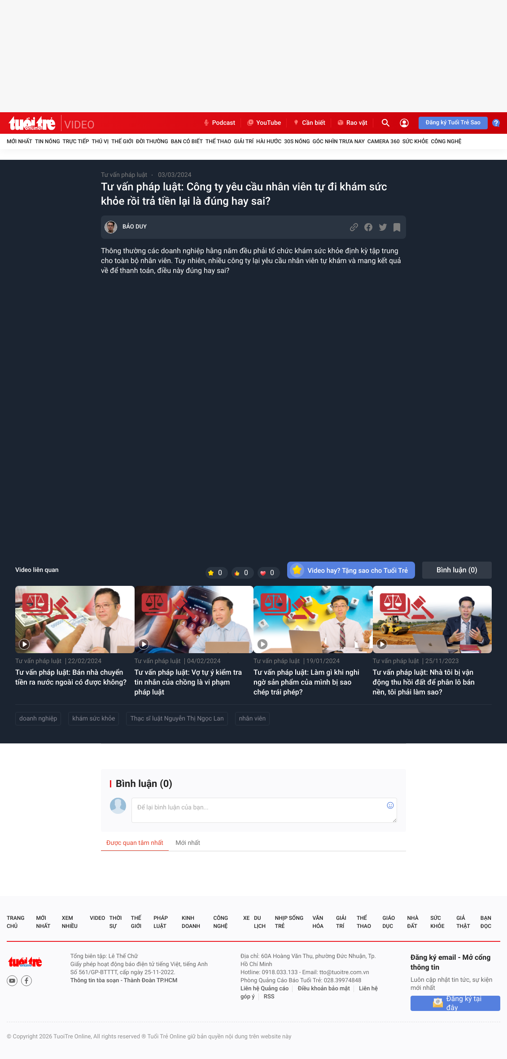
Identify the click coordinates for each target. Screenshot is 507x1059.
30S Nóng (297, 141)
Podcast (219, 123)
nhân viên (252, 718)
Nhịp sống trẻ (289, 922)
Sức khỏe (415, 141)
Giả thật (463, 922)
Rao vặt (352, 123)
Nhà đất (412, 922)
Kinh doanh (191, 922)
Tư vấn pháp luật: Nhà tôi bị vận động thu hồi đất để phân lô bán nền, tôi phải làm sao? (424, 682)
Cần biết (308, 123)
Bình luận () (457, 570)
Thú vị (100, 141)
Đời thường (152, 141)
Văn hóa (317, 922)
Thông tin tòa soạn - (97, 980)
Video (97, 918)
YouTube (263, 123)
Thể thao (218, 141)
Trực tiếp (76, 141)
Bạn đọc (486, 922)
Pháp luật (160, 922)
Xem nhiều (70, 922)
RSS (269, 996)
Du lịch (260, 922)
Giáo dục (389, 922)
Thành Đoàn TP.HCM (150, 980)
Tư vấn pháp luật (124, 175)
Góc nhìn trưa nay (339, 141)
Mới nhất (19, 141)
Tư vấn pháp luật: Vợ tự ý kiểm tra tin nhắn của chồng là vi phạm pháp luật (188, 682)
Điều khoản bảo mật (324, 988)
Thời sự (115, 922)
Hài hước (268, 141)
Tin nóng (47, 141)
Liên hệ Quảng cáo (264, 988)
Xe (246, 918)
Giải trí (244, 141)
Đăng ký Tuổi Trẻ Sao (453, 122)
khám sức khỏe (93, 718)
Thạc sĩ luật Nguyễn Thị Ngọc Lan (176, 718)
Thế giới (122, 141)
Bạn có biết (187, 141)
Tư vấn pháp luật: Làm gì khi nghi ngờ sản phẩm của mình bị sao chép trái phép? (306, 682)
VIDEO (79, 125)
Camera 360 (383, 141)
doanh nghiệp (38, 718)
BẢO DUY (134, 227)
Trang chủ (15, 922)
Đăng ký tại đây (464, 1003)
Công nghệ (446, 141)
